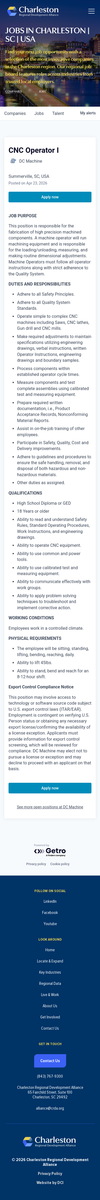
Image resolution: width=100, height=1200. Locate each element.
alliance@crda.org (50, 1108)
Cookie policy (60, 864)
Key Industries (50, 972)
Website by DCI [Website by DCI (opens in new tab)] (50, 1183)
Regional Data (50, 983)
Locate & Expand (50, 961)
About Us (50, 1006)
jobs (39, 113)
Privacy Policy (50, 1173)
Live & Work (50, 995)
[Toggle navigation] (91, 11)
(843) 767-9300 (50, 1076)
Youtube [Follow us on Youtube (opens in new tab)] (50, 924)
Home (50, 950)
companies (15, 113)
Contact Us (50, 1028)
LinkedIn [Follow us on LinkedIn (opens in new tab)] (50, 901)
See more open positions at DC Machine (50, 807)
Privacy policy (36, 864)
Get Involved (50, 1017)
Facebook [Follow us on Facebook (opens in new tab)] (50, 912)
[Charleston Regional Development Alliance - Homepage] (32, 11)
